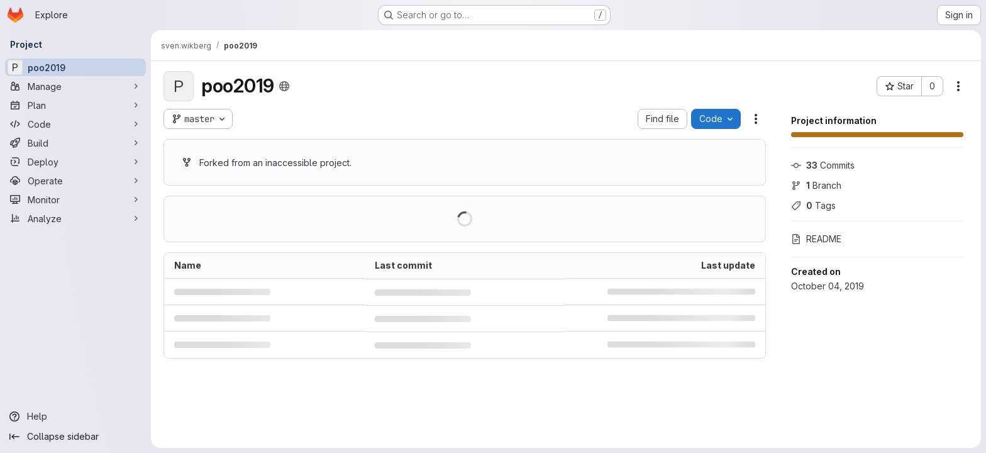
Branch (816, 185)
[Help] (75, 416)
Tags (813, 205)
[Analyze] (75, 218)
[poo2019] (75, 67)
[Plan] (75, 105)
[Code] (75, 124)
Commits (823, 165)
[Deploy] (75, 162)
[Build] (75, 143)
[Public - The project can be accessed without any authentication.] (284, 86)
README (816, 238)
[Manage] (75, 86)
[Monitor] (75, 199)
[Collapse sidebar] (75, 436)
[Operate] (75, 180)
